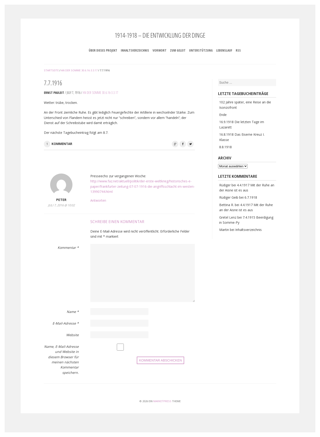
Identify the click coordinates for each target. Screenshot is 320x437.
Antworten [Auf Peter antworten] (98, 200)
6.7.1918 (251, 197)
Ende (223, 114)
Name (73, 311)
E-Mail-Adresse (65, 323)
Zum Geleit (178, 50)
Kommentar (62, 144)
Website (72, 335)
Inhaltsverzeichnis (135, 50)
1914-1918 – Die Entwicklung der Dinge (160, 35)
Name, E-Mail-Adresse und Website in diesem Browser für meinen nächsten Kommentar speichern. (61, 359)
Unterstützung (201, 50)
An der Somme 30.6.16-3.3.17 (100, 92)
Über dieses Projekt (103, 50)
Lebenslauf (224, 50)
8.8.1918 (225, 147)
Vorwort (160, 50)
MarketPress (162, 401)
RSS (238, 50)
